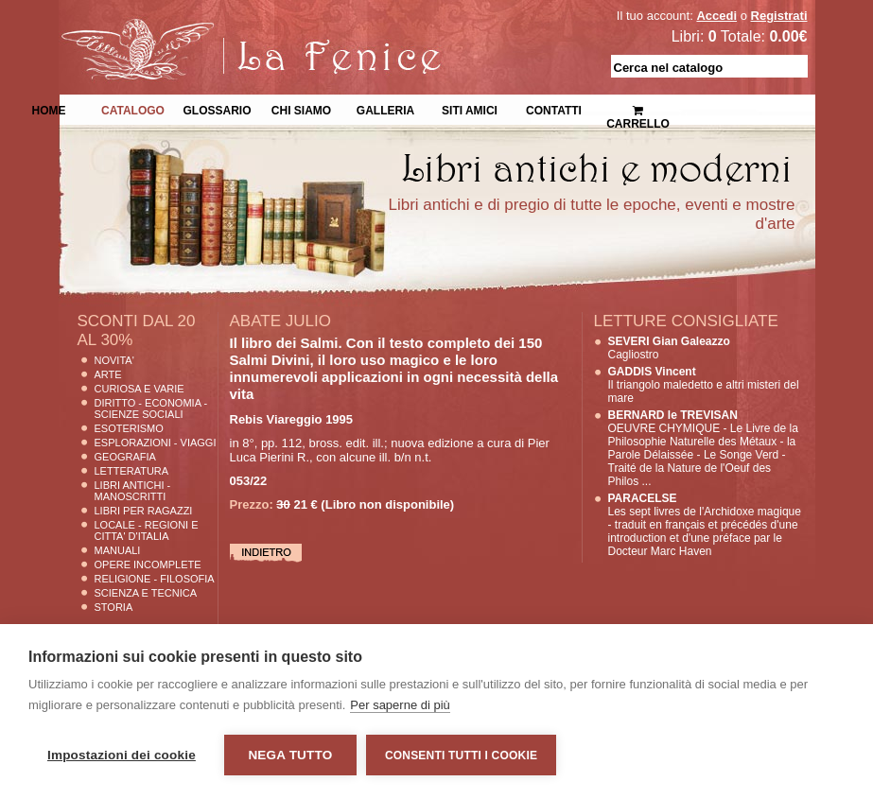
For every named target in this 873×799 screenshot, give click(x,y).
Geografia (125, 456)
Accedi (716, 16)
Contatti (554, 108)
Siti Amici (470, 108)
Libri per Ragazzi (144, 510)
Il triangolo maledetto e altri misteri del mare (703, 385)
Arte (108, 374)
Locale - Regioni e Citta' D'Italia (147, 530)
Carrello (638, 109)
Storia (114, 607)
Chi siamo (301, 108)
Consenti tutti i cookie (461, 755)
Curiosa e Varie (139, 388)
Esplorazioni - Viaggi (156, 442)
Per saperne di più (400, 705)
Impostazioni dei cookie (121, 755)
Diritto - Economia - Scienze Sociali (151, 408)
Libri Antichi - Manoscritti (133, 490)
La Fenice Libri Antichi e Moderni (224, 28)
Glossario (217, 108)
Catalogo (133, 108)
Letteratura (132, 471)
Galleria (385, 108)
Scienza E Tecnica (146, 593)
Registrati (779, 16)
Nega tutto (290, 755)
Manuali (118, 550)
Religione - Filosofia (155, 578)
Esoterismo (129, 428)
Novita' (114, 360)
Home (49, 108)
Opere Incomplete (148, 564)
